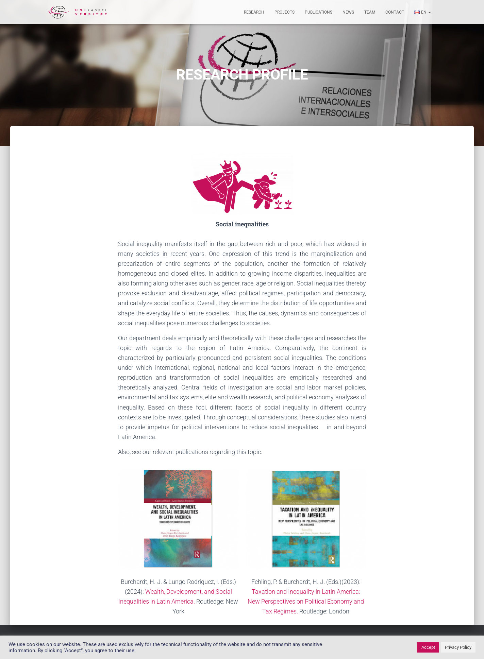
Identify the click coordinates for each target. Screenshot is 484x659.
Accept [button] (428, 647)
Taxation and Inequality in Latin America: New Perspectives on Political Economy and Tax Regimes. (306, 601)
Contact (394, 12)
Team (369, 12)
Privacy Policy (458, 647)
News (348, 12)
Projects (284, 12)
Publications (318, 12)
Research (254, 12)
